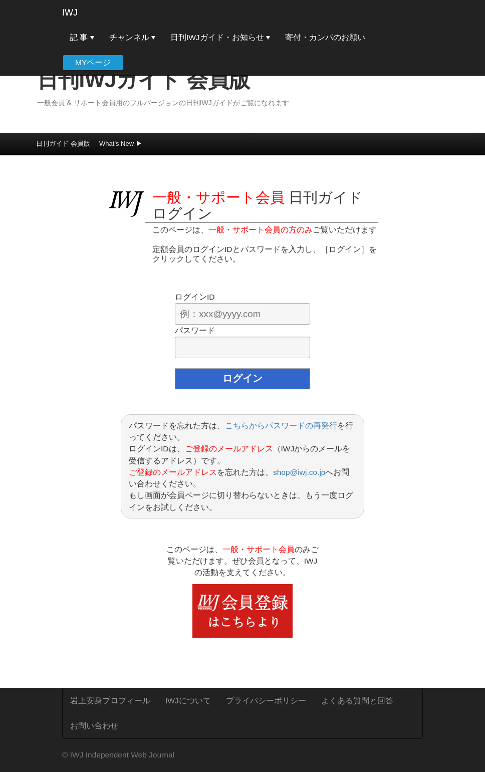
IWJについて (188, 700)
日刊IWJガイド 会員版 (143, 80)
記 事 (82, 37)
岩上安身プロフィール (110, 700)
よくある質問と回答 (357, 700)
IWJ (70, 13)
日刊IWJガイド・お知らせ (220, 37)
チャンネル (132, 37)
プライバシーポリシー (266, 700)
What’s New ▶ (120, 143)
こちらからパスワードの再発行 (281, 425)
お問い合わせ (94, 725)
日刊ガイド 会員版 (63, 143)
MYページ (93, 62)
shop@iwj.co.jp (299, 472)
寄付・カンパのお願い (325, 37)
